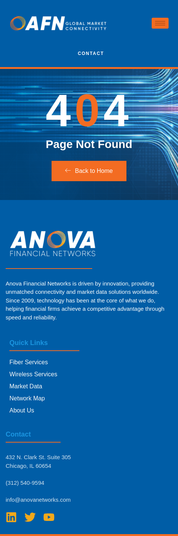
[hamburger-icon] (160, 23)
